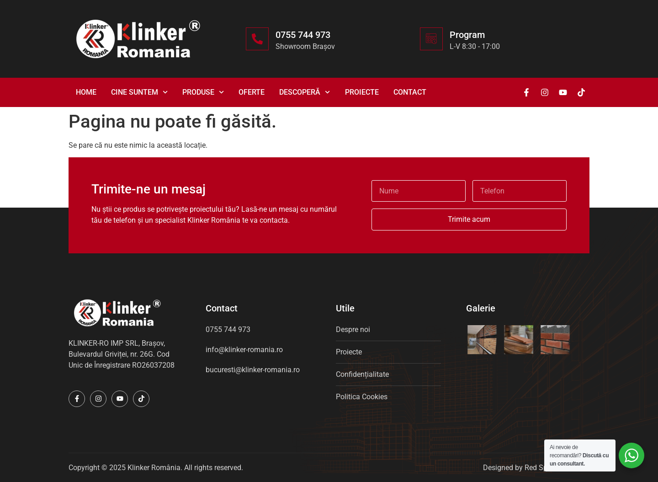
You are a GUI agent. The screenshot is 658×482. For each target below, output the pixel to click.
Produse (203, 92)
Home (86, 92)
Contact (409, 92)
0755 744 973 (303, 34)
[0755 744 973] (257, 38)
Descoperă (304, 92)
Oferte (252, 92)
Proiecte (362, 92)
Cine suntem (139, 92)
